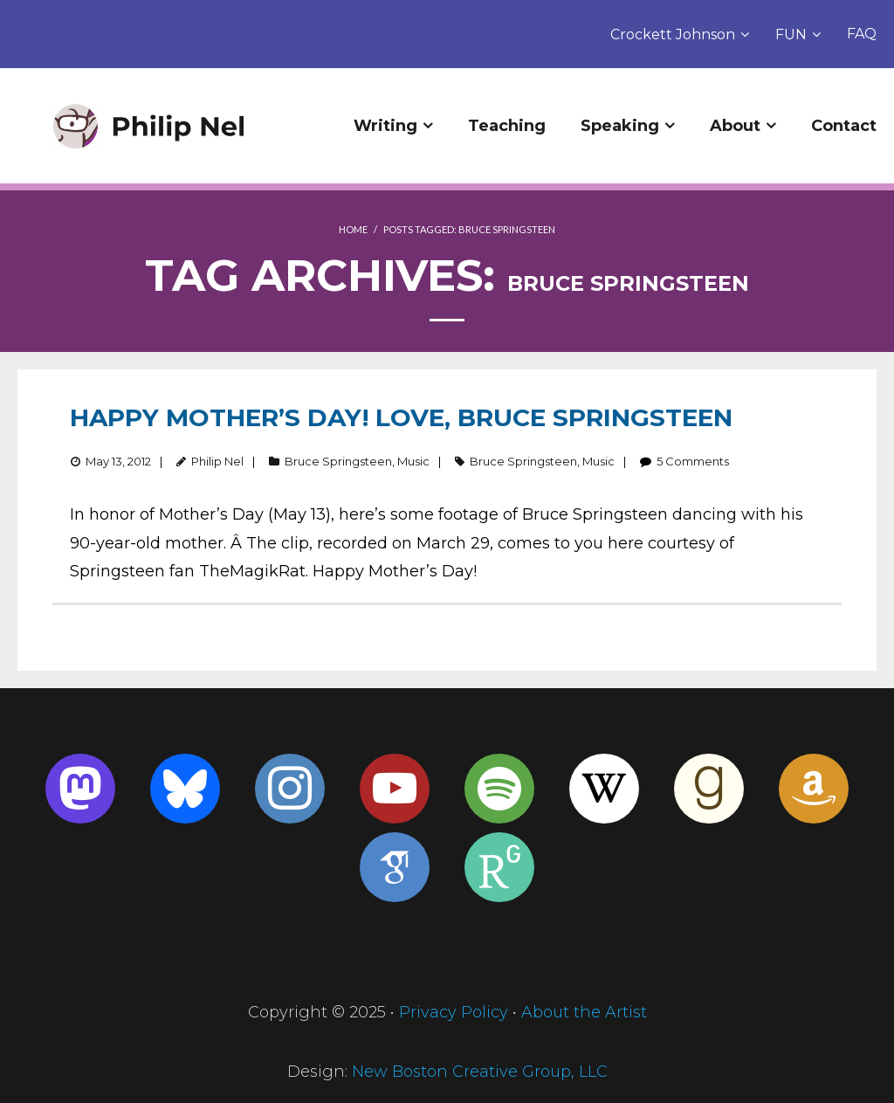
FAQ (862, 33)
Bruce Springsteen (338, 461)
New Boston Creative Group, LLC (480, 1071)
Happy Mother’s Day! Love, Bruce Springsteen (401, 417)
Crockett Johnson (672, 34)
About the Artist (584, 1012)
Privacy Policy (453, 1012)
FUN (791, 34)
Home (353, 229)
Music (413, 461)
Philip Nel (217, 461)
